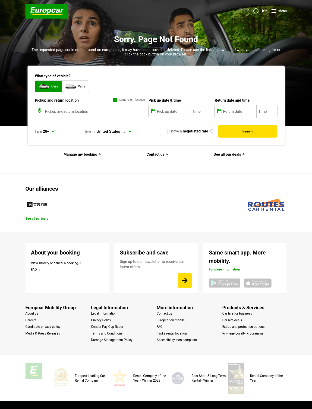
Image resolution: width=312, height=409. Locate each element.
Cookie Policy (104, 398)
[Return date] (239, 111)
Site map (60, 398)
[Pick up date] (173, 111)
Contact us (157, 154)
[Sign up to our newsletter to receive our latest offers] (185, 280)
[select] (49, 131)
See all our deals (229, 154)
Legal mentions (81, 398)
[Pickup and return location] (94, 111)
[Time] (200, 111)
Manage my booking (82, 154)
